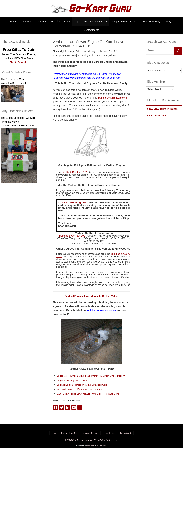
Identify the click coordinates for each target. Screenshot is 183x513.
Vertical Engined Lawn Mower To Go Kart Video (92, 296)
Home (53, 437)
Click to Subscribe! (19, 62)
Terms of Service (89, 437)
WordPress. (102, 450)
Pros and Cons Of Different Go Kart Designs (82, 393)
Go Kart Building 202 (74, 172)
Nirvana (90, 450)
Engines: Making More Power (73, 384)
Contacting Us (126, 437)
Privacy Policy (108, 437)
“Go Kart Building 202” (72, 202)
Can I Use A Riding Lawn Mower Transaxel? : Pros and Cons (91, 397)
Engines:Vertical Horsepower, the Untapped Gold (85, 388)
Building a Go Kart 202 (72, 235)
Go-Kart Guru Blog (69, 437)
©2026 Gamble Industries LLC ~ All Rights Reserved (91, 444)
